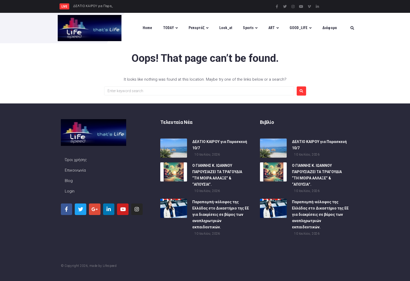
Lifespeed (109, 266)
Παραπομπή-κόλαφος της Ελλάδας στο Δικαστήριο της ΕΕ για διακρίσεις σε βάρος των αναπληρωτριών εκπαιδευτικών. (220, 215)
